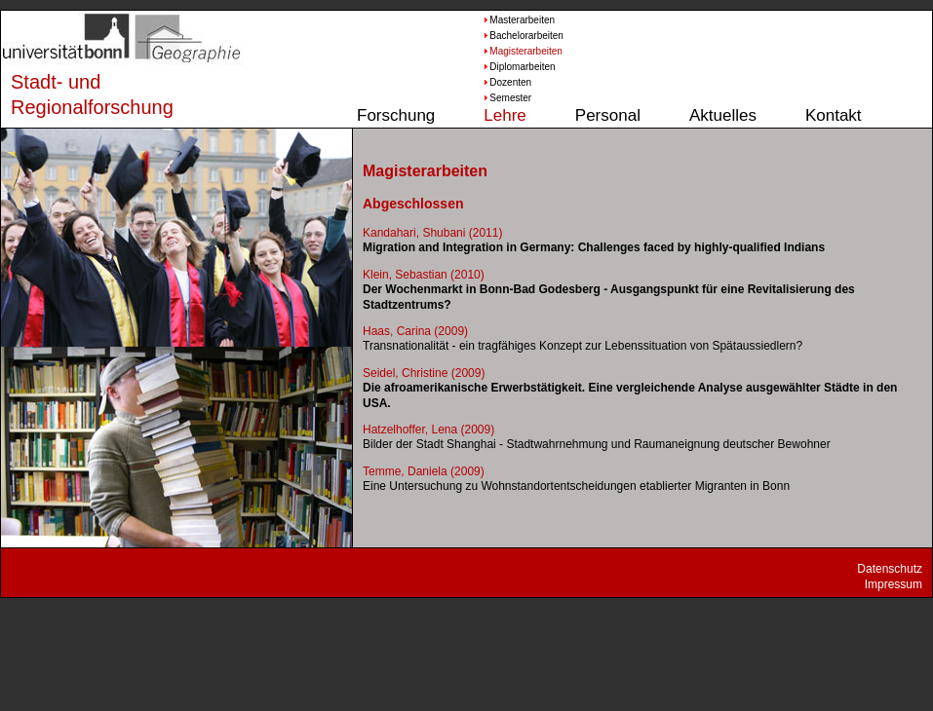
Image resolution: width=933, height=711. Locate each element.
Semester (510, 98)
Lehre (504, 115)
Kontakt (833, 115)
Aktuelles (723, 115)
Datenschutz (889, 569)
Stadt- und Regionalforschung (74, 94)
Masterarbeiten (518, 20)
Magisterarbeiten (518, 51)
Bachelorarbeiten (518, 35)
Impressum (893, 584)
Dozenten (510, 82)
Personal (608, 115)
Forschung (396, 115)
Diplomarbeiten (518, 66)
